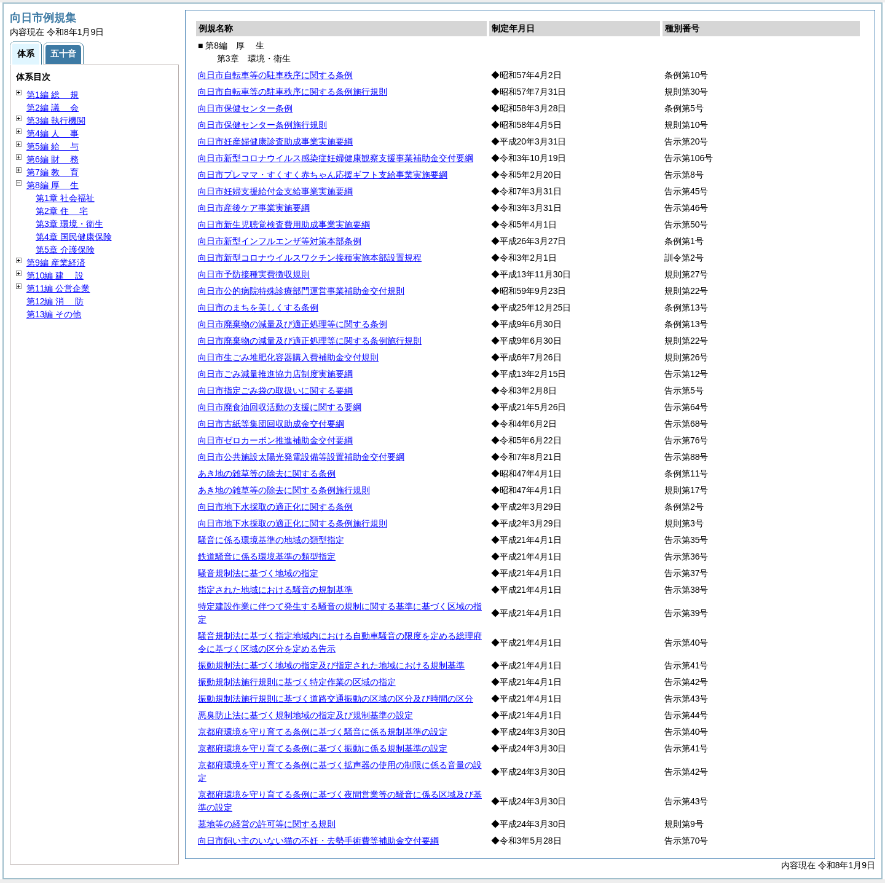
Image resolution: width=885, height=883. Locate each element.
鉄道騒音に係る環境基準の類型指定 (267, 556)
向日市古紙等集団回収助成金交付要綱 (271, 424)
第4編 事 (52, 133)
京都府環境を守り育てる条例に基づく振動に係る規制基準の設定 (322, 748)
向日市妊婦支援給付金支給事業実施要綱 (275, 191)
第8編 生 (52, 185)
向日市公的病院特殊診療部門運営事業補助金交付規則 (301, 291)
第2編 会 (52, 108)
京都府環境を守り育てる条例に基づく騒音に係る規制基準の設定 (322, 732)
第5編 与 (52, 146)
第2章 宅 (62, 211)
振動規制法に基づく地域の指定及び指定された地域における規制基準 (331, 665)
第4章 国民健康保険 (74, 237)
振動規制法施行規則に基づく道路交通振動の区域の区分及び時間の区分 (335, 698)
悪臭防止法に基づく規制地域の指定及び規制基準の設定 (305, 715)
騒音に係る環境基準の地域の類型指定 (271, 540)
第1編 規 (52, 95)
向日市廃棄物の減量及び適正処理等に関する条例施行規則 (310, 341)
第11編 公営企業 (58, 288)
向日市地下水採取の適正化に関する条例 (275, 507)
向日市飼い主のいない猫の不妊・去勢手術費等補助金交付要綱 (318, 840)
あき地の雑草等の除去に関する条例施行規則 (284, 490)
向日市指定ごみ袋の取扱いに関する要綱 (275, 390)
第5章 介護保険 (65, 250)
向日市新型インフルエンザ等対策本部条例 (279, 241)
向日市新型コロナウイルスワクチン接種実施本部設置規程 (310, 258)
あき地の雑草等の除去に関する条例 (267, 473)
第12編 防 (55, 301)
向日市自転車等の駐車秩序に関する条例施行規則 (292, 92)
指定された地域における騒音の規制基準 (275, 590)
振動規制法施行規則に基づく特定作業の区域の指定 (297, 682)
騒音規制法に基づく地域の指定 (258, 573)
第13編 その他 (53, 314)
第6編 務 (52, 159)
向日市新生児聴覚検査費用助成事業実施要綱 (284, 224)
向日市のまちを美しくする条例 (258, 307)
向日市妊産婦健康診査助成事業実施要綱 (275, 141)
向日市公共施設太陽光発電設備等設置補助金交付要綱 (301, 457)
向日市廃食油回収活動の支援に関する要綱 (279, 407)
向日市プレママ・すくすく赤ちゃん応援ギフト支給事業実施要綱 (322, 175)
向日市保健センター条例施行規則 (262, 125)
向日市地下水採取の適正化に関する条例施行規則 (292, 523)
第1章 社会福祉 (65, 198)
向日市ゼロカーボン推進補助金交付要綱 (275, 440)
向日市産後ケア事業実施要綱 (254, 208)
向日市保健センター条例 (245, 108)
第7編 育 (52, 172)
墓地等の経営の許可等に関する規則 (267, 824)
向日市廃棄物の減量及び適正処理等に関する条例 (292, 324)
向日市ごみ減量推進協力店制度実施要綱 (275, 374)
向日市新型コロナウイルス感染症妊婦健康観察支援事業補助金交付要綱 (335, 158)
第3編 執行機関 (55, 120)
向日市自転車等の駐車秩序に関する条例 (275, 75)
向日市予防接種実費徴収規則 (254, 274)
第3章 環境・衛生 (69, 224)
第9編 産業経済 (55, 262)
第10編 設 (55, 275)
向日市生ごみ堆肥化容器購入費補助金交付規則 (288, 357)
